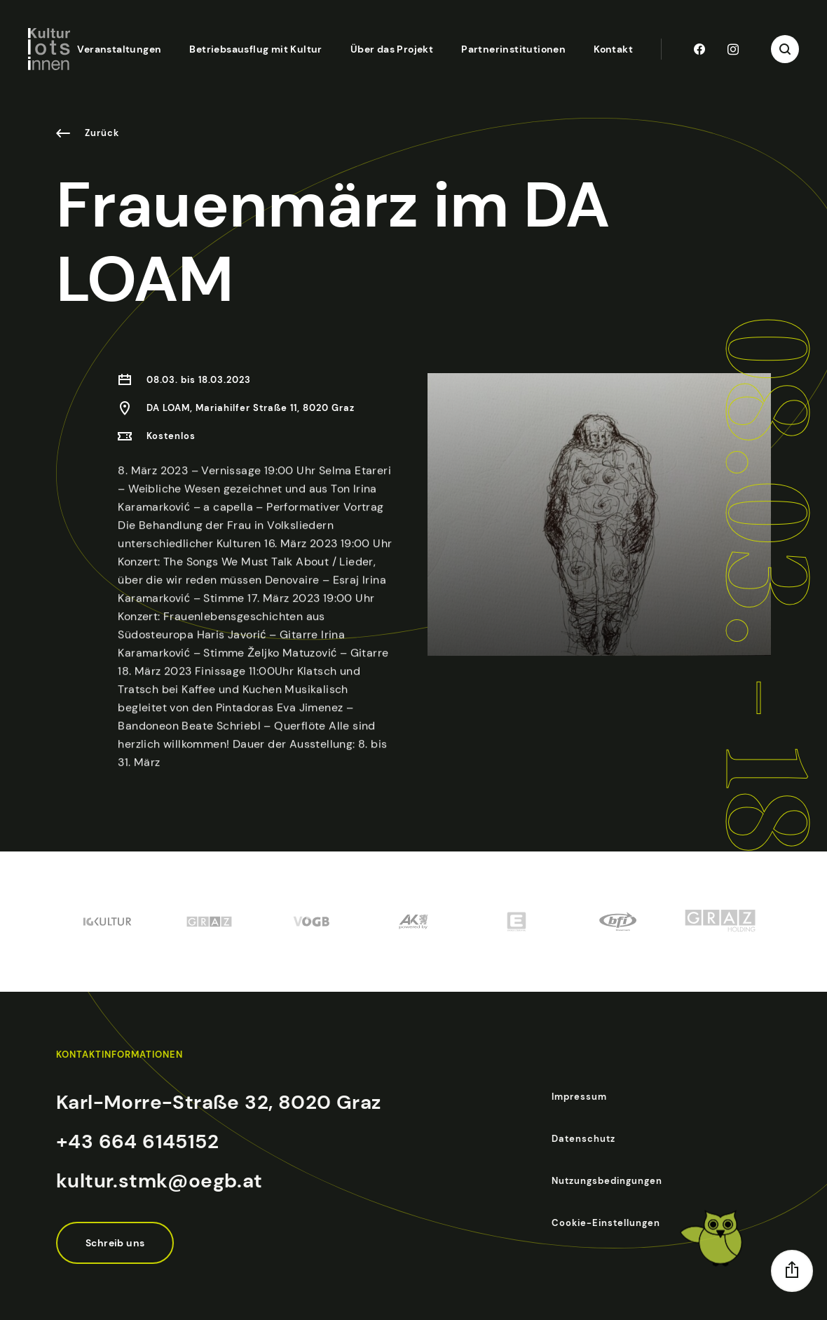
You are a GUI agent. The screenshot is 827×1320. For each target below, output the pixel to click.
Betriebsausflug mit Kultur (255, 49)
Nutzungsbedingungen (607, 1181)
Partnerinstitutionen (513, 49)
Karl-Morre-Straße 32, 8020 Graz (218, 1102)
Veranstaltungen (119, 49)
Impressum (579, 1097)
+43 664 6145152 (137, 1141)
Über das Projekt (391, 49)
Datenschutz (583, 1139)
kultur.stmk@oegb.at (159, 1181)
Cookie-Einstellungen (606, 1223)
